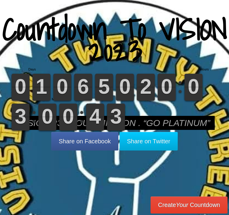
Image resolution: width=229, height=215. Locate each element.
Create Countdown (189, 205)
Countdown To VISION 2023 (114, 40)
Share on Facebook (85, 141)
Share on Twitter (148, 141)
